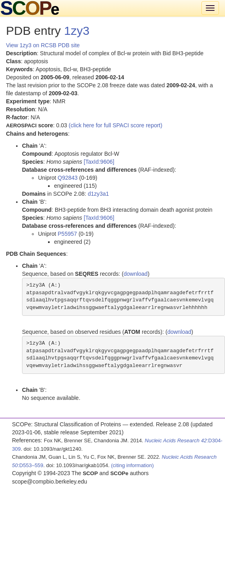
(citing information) (132, 465)
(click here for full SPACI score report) (116, 125)
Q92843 (68, 178)
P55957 (67, 234)
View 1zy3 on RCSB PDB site (43, 45)
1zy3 (76, 30)
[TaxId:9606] (99, 162)
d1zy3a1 (98, 194)
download (136, 274)
